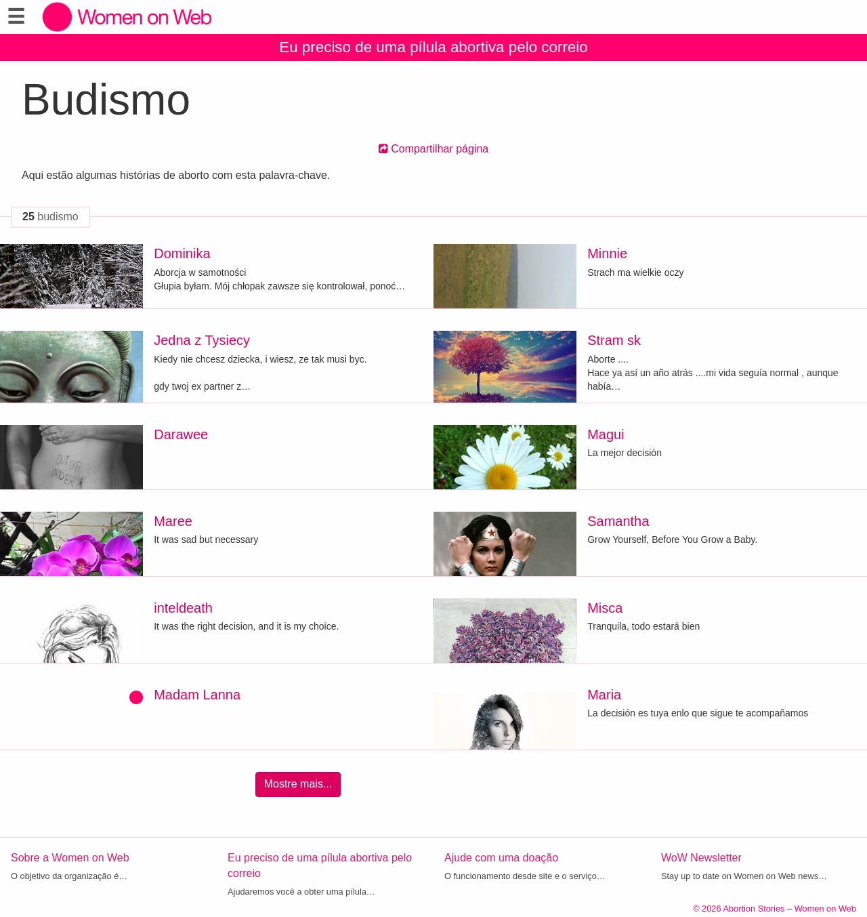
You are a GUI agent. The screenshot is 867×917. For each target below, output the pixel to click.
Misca (604, 607)
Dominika (182, 253)
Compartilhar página (434, 149)
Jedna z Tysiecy (202, 340)
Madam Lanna (197, 694)
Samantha (618, 521)
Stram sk (614, 340)
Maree (173, 521)
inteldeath (183, 607)
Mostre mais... (298, 784)
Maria (604, 694)
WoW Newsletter (701, 857)
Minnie (607, 253)
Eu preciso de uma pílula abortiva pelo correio (433, 47)
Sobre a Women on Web (70, 857)
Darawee (181, 434)
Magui (605, 434)
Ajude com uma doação (501, 857)
